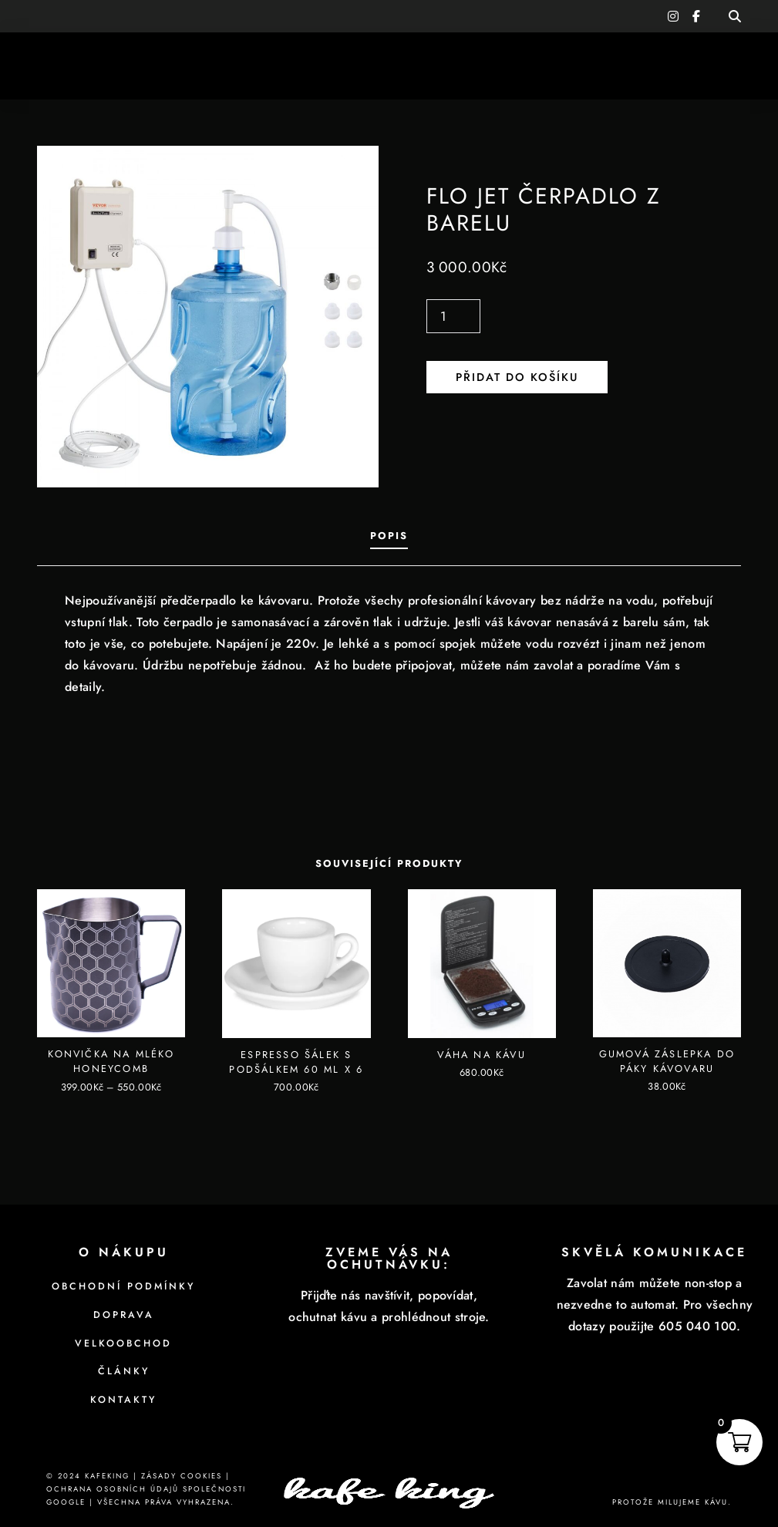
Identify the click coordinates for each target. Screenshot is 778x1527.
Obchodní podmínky (123, 1286)
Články (124, 1371)
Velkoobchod (123, 1343)
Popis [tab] (389, 535)
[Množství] (453, 316)
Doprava (123, 1315)
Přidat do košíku (517, 377)
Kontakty (123, 1400)
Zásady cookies (181, 1476)
